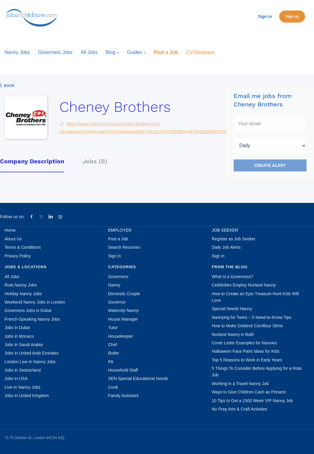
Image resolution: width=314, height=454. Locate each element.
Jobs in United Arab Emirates (31, 353)
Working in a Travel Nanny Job (240, 383)
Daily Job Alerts (226, 247)
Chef (112, 344)
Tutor (113, 327)
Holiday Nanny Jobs (23, 293)
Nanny (114, 285)
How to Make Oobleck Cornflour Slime (247, 325)
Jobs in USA (16, 378)
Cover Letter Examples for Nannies (244, 342)
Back (8, 86)
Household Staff (123, 370)
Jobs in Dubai (17, 327)
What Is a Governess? (232, 276)
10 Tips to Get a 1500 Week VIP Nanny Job (252, 400)
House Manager (123, 319)
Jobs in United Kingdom (26, 395)
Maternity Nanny (123, 310)
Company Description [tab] (32, 161)
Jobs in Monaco (19, 336)
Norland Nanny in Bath (233, 334)
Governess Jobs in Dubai (27, 310)
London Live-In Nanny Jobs (29, 361)
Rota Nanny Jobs (20, 285)
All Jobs (11, 276)
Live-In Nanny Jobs (22, 387)
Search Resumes (124, 247)
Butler (113, 353)
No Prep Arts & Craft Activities (239, 409)
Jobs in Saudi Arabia (23, 344)
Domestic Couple (124, 293)
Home (10, 230)
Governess (118, 276)
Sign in (265, 16)
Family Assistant (123, 395)
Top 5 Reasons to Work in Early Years (247, 360)
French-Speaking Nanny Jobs (32, 319)
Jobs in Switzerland (22, 370)
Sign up (292, 16)
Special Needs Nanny (232, 308)
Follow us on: (12, 216)
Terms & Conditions (22, 247)
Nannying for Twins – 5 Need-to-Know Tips (251, 317)
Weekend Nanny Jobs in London (34, 302)
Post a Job (118, 238)
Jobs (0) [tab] (94, 161)
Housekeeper (120, 336)
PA (111, 361)
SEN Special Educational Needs (138, 378)
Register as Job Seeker (234, 238)
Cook (113, 387)
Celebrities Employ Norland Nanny (244, 285)
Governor (117, 302)
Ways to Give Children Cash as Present (249, 392)
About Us (13, 238)
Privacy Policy (17, 256)
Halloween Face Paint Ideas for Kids (246, 351)
